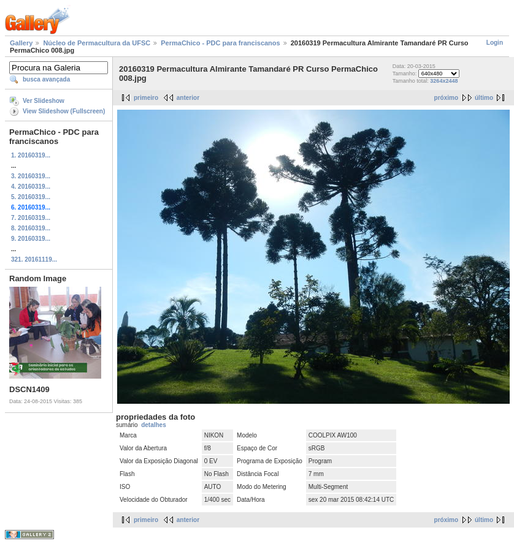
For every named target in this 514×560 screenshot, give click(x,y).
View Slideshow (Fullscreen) (64, 111)
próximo (446, 97)
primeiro (146, 97)
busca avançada (46, 79)
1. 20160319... (30, 155)
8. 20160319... (30, 228)
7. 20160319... (30, 217)
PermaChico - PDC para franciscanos (220, 43)
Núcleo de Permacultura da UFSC (96, 43)
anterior (188, 97)
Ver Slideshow (43, 100)
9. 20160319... (30, 238)
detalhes (153, 425)
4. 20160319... (30, 186)
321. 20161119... (34, 259)
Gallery (21, 43)
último (484, 97)
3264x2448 (444, 81)
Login (494, 42)
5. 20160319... (30, 197)
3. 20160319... (30, 176)
